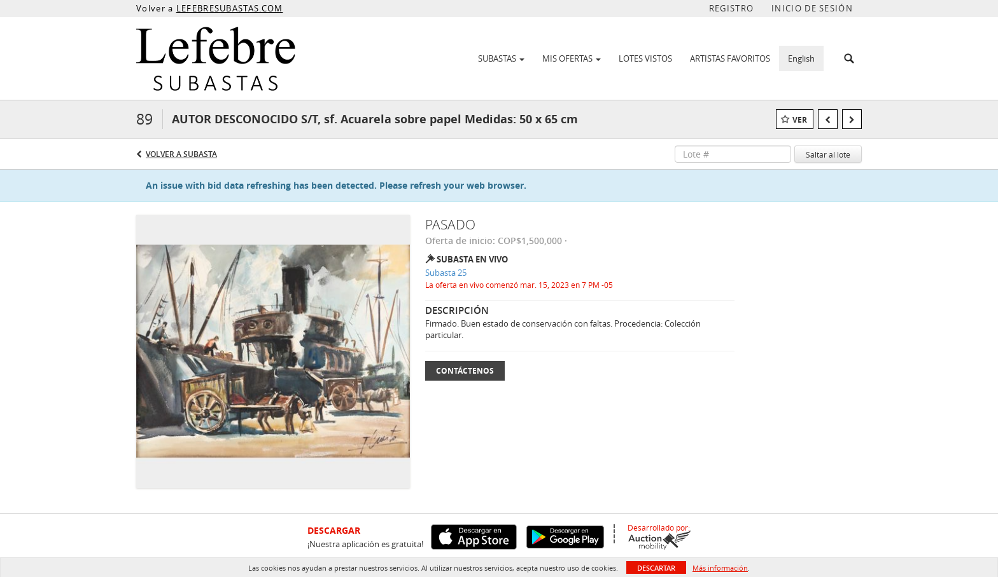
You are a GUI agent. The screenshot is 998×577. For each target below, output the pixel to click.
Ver (799, 119)
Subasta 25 (446, 272)
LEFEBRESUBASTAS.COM (229, 8)
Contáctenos (465, 370)
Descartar (656, 568)
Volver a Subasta (181, 154)
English (801, 58)
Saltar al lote (828, 154)
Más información (720, 568)
